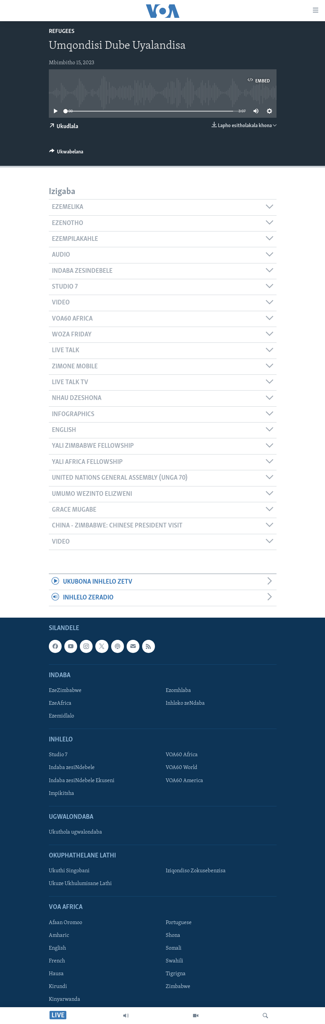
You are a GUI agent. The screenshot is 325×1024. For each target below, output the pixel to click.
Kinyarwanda (64, 999)
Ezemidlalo (61, 716)
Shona (173, 935)
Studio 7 (58, 755)
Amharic (59, 935)
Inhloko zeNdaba (185, 703)
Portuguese (179, 922)
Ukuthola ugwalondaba (75, 832)
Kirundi (58, 986)
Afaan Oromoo (65, 922)
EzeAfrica (60, 703)
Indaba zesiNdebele (72, 767)
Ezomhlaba (178, 690)
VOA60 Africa (182, 755)
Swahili (174, 961)
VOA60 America (184, 780)
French (57, 961)
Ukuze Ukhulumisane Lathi (80, 883)
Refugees (61, 31)
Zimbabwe (178, 986)
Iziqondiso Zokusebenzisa (196, 871)
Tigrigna (176, 974)
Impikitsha (61, 793)
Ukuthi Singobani (69, 871)
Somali (174, 948)
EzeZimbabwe (65, 690)
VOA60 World (181, 767)
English (57, 948)
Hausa (56, 974)
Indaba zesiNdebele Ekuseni (82, 780)
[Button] (66, 153)
